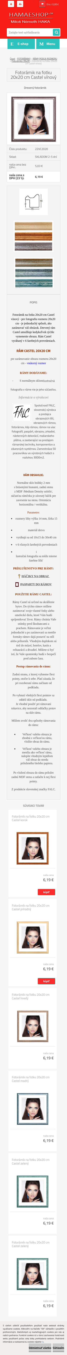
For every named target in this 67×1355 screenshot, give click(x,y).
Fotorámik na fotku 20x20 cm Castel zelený (30, 1161)
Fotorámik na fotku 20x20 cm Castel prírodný (30, 907)
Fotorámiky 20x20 (20, 61)
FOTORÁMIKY (23, 59)
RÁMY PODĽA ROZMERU (45, 59)
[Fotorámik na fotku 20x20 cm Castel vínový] (33, 94)
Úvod (12, 59)
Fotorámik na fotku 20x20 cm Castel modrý (30, 1079)
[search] (56, 32)
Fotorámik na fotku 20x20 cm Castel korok (30, 818)
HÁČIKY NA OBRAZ (35, 576)
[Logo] (31, 18)
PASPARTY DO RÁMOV (36, 584)
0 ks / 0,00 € (52, 4)
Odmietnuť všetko (40, 1348)
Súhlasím (58, 1348)
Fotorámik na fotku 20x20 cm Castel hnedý (30, 996)
